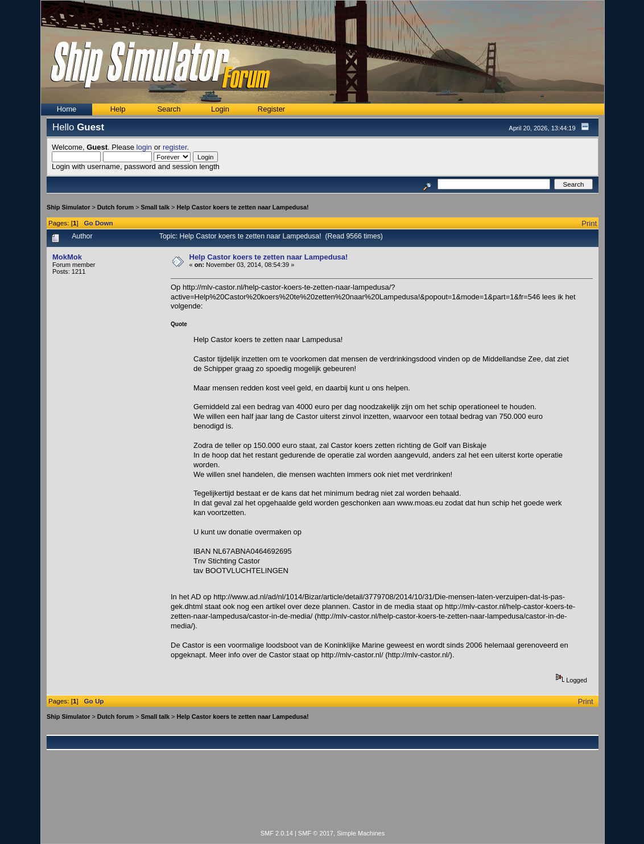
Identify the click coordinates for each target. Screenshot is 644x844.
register (175, 147)
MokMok (67, 257)
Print (589, 223)
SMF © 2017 (315, 833)
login (144, 147)
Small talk (155, 207)
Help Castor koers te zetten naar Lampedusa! (242, 207)
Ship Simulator (68, 207)
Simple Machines (361, 833)
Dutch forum (115, 207)
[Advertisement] (322, 796)
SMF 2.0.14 (277, 833)
